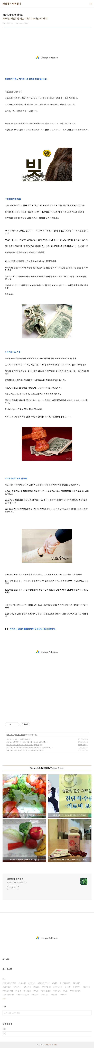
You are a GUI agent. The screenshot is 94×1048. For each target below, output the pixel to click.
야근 (36, 991)
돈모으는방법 (46, 991)
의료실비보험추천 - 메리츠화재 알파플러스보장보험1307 (25, 742)
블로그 (37, 987)
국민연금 (77, 987)
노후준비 (35, 995)
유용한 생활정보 (20, 735)
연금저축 (64, 995)
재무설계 (57, 991)
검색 (89, 1012)
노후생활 (28, 991)
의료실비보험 (8, 991)
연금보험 (23, 983)
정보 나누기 (10, 735)
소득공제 (45, 995)
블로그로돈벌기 (23, 995)
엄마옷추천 (58, 987)
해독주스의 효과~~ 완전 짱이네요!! (18, 739)
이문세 (18, 991)
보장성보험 (7, 987)
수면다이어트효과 (10, 983)
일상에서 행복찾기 (12, 4)
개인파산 (18, 987)
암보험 (54, 995)
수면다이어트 (65, 983)
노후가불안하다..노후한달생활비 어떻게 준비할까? (23, 750)
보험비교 (87, 987)
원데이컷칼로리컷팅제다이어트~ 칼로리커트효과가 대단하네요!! (28, 748)
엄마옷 (55, 983)
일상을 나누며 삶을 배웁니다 (16, 883)
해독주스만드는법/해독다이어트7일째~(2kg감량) (22, 745)
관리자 (56, 1045)
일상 (65, 991)
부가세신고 (47, 987)
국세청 (68, 987)
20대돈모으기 (44, 983)
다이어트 (77, 983)
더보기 (4, 999)
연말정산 (32, 983)
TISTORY (48, 1045)
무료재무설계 (75, 991)
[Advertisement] (47, 57)
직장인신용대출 (9, 995)
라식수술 (28, 987)
